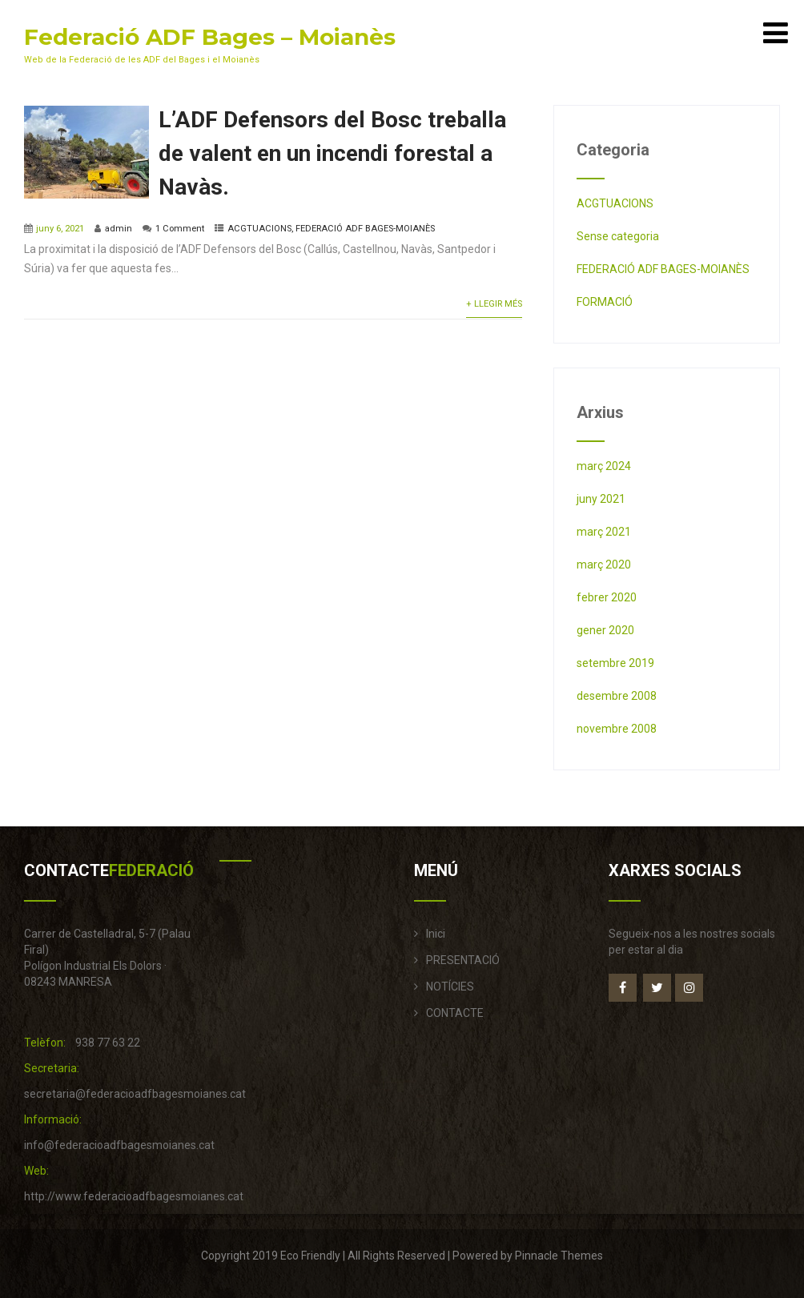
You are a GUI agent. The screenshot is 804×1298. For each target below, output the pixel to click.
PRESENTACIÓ (463, 960)
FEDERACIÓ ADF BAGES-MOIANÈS (365, 228)
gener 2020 (605, 630)
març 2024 (604, 466)
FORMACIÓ (605, 301)
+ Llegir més (494, 304)
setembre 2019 (615, 663)
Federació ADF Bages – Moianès (210, 36)
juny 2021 (601, 498)
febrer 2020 (607, 597)
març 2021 (604, 531)
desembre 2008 (617, 695)
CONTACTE (455, 1013)
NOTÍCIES (450, 986)
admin (118, 228)
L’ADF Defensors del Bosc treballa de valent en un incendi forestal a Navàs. (332, 153)
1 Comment (179, 228)
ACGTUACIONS (259, 228)
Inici (435, 933)
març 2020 (604, 564)
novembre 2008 (617, 728)
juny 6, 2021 (60, 228)
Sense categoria (618, 236)
